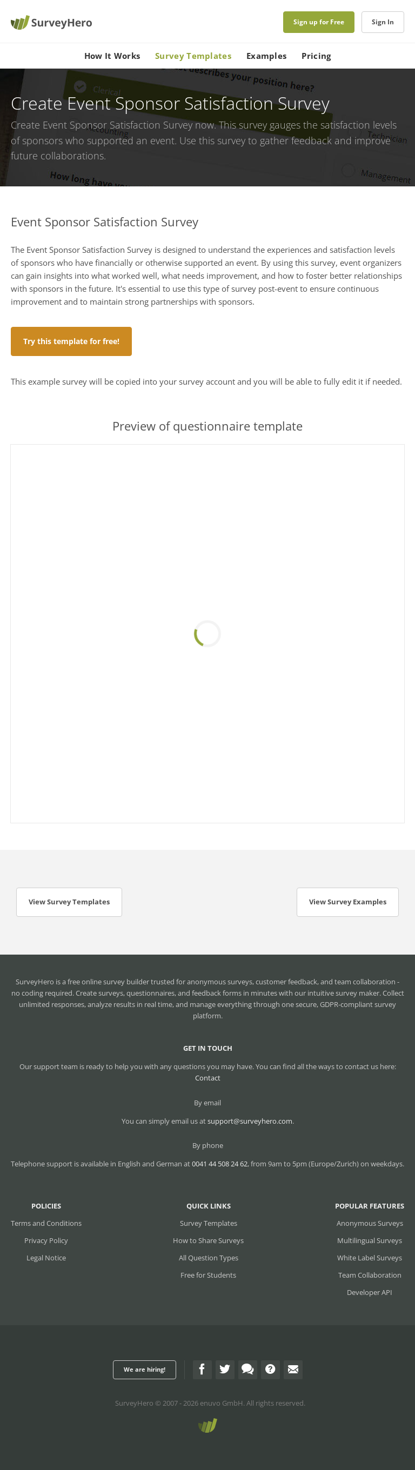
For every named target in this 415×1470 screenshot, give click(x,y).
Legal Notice (46, 1258)
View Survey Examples (347, 902)
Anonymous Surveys (370, 1223)
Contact (207, 1078)
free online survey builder (108, 981)
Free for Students (208, 1275)
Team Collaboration (369, 1275)
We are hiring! (144, 1369)
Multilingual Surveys (369, 1240)
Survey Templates (193, 55)
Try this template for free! (71, 341)
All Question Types (208, 1258)
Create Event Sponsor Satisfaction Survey (101, 124)
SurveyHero (134, 1403)
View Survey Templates (69, 902)
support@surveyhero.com (250, 1121)
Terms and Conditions (46, 1223)
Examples (266, 55)
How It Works (112, 55)
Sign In (383, 21)
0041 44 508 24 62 (219, 1164)
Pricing (316, 55)
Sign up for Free (318, 21)
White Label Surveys (369, 1258)
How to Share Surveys (208, 1240)
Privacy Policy (46, 1240)
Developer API (369, 1292)
